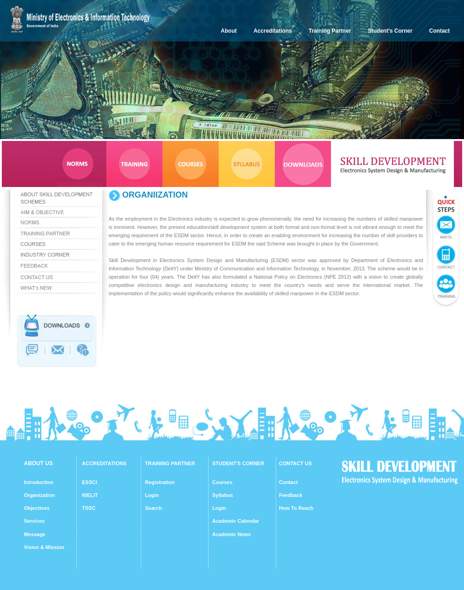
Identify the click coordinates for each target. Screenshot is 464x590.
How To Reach (296, 508)
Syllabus (222, 495)
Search (153, 508)
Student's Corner (390, 31)
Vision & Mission (44, 547)
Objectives (37, 508)
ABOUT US (38, 463)
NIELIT (90, 495)
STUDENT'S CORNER (238, 463)
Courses (222, 482)
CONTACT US (295, 463)
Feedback (290, 495)
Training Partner (330, 31)
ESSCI (89, 482)
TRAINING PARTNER (170, 463)
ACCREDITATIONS (104, 463)
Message (34, 534)
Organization (39, 495)
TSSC (88, 508)
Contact (439, 31)
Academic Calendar (235, 521)
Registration (159, 482)
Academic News (231, 534)
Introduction (38, 482)
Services (34, 521)
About (229, 31)
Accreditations (273, 31)
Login (152, 495)
